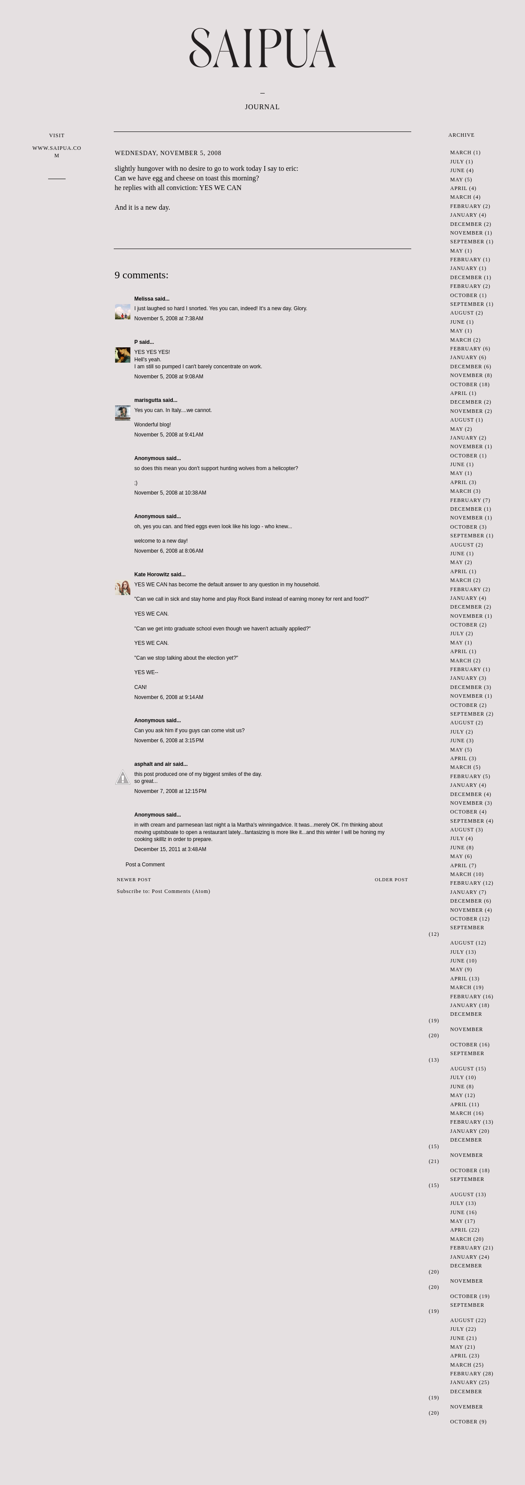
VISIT (57, 145)
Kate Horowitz (151, 574)
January (463, 215)
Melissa (143, 299)
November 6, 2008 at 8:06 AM (168, 551)
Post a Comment (145, 865)
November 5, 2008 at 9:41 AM (168, 435)
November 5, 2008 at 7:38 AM (168, 318)
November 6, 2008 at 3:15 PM (168, 740)
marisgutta (147, 400)
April (458, 188)
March (461, 152)
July (457, 162)
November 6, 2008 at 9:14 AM (168, 697)
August (462, 313)
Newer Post (134, 879)
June (457, 170)
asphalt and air (153, 764)
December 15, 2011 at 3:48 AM (170, 849)
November (466, 233)
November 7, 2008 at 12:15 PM (170, 791)
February (465, 206)
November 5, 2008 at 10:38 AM (170, 493)
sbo (167, 832)
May (456, 180)
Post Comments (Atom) (181, 891)
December (466, 224)
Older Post (391, 879)
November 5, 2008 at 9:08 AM (168, 377)
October (464, 295)
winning (267, 825)
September (467, 242)
